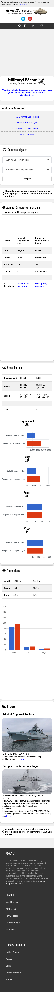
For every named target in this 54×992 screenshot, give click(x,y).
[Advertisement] (27, 53)
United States (12, 952)
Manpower (11, 929)
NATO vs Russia (27, 134)
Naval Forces (12, 916)
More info (23, 4)
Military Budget (13, 923)
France (9, 979)
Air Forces (11, 909)
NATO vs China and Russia (27, 117)
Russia (9, 959)
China (8, 966)
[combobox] (27, 159)
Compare (27, 179)
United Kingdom (13, 973)
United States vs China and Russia (26, 128)
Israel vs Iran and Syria (27, 123)
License (21, 759)
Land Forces (12, 902)
